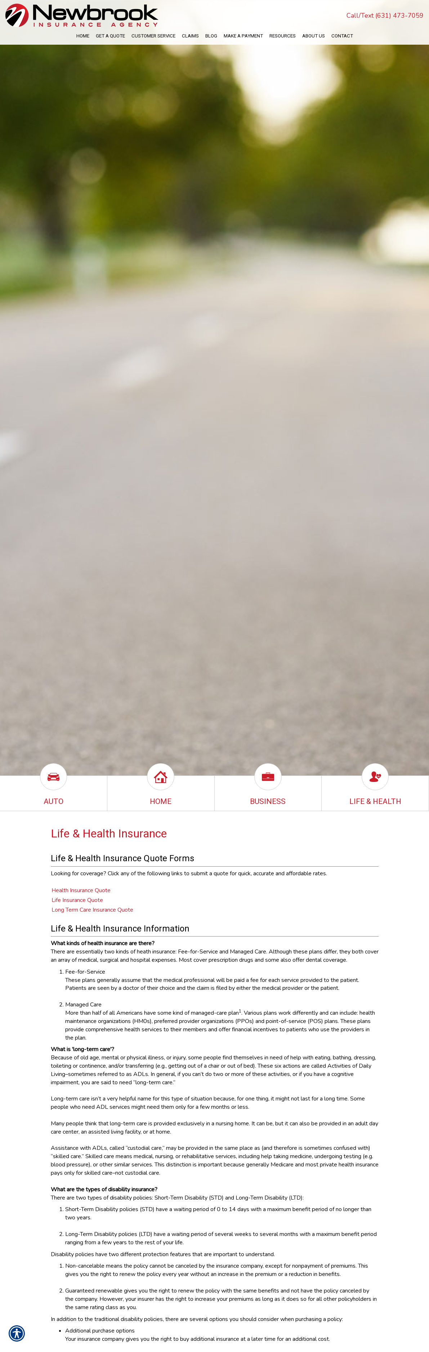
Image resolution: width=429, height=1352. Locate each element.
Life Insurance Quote (77, 900)
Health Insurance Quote (81, 890)
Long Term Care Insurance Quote (92, 910)
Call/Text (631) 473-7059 (385, 15)
